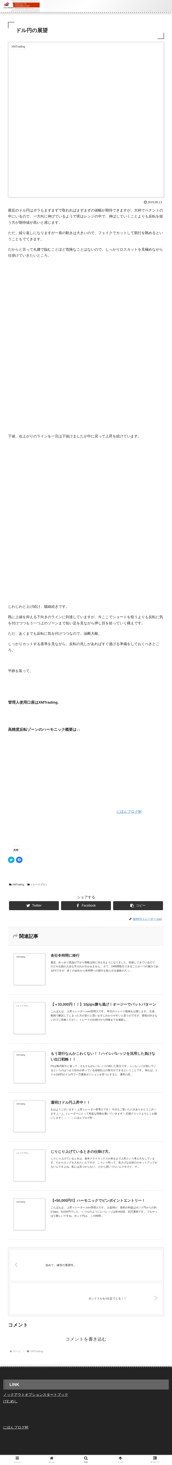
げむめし (10, 1401)
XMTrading (16, 884)
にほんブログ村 (129, 812)
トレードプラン (37, 884)
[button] (138, 905)
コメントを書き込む (86, 1339)
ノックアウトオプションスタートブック (35, 1395)
